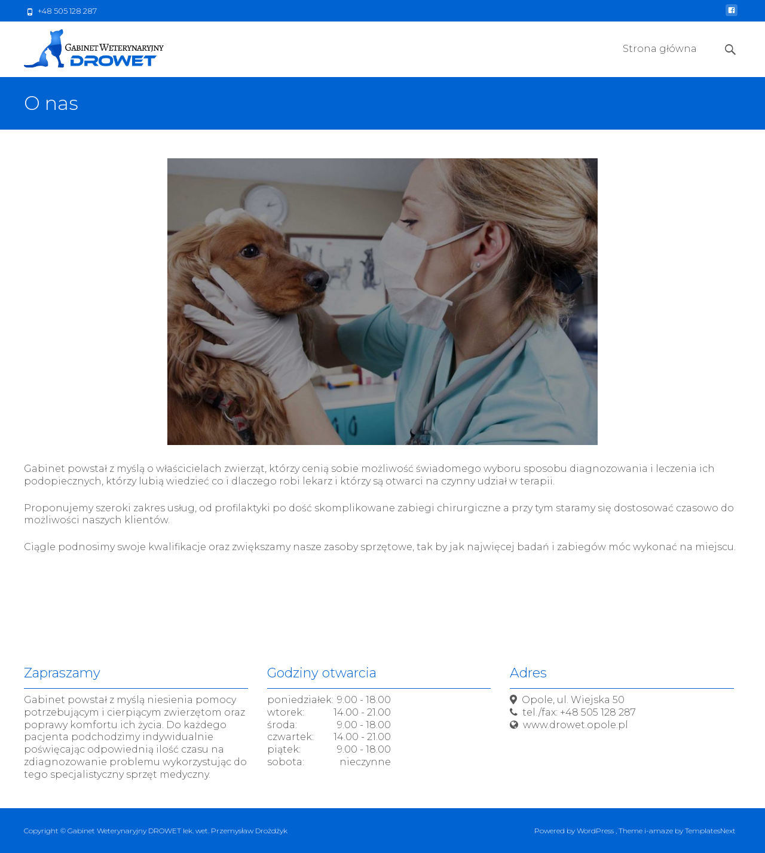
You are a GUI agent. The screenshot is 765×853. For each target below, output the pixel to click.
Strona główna (660, 59)
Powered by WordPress (575, 830)
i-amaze (659, 830)
